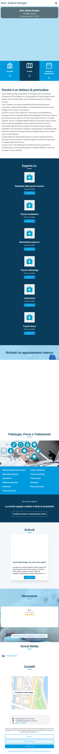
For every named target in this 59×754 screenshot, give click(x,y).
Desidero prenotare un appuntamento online (29, 514)
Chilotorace (6, 487)
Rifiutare (29, 736)
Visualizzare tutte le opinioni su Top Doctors (29, 636)
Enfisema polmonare (10, 482)
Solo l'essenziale (29, 741)
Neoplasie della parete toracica (14, 470)
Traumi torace (35, 478)
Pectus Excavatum (37, 487)
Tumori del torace (9, 491)
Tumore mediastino (37, 470)
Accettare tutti (29, 746)
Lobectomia (6, 478)
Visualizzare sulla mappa (24, 692)
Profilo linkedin (11, 656)
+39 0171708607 (20, 723)
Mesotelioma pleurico (10, 474)
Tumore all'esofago (37, 474)
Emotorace (34, 482)
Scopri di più (29, 193)
